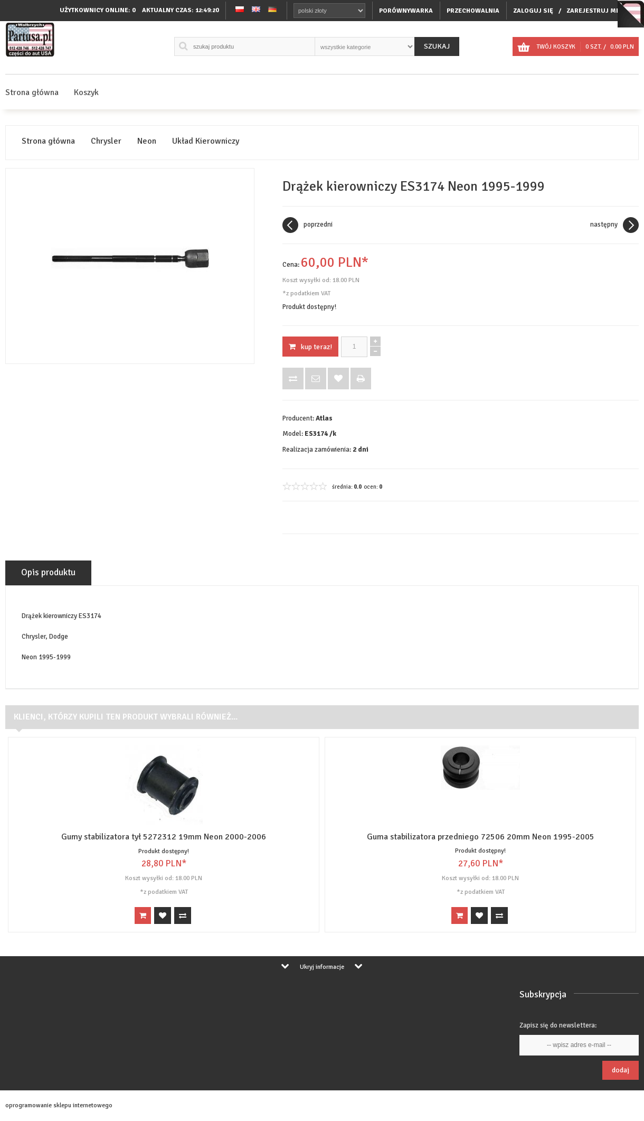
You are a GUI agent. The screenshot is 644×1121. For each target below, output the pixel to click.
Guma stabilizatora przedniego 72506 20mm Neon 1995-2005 (480, 837)
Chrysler (106, 141)
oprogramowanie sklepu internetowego (58, 1105)
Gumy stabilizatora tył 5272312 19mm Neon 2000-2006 (163, 837)
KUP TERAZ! (310, 346)
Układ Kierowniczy (205, 141)
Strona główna (32, 92)
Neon (146, 141)
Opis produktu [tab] (48, 572)
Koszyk (86, 92)
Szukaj (437, 46)
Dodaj (620, 1070)
